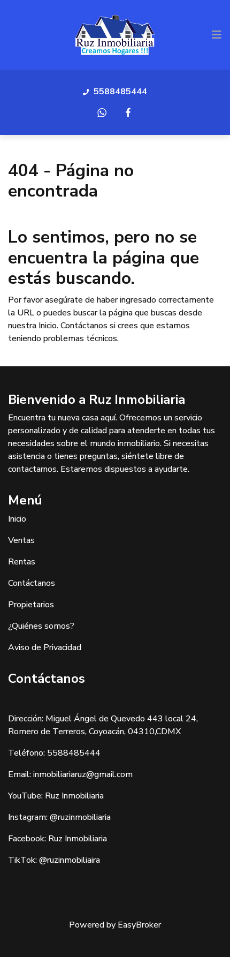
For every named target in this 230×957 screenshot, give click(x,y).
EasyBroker (139, 925)
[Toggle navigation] (216, 34)
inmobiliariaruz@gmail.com (83, 774)
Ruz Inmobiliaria (74, 796)
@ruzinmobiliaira (69, 860)
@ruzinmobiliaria (80, 817)
